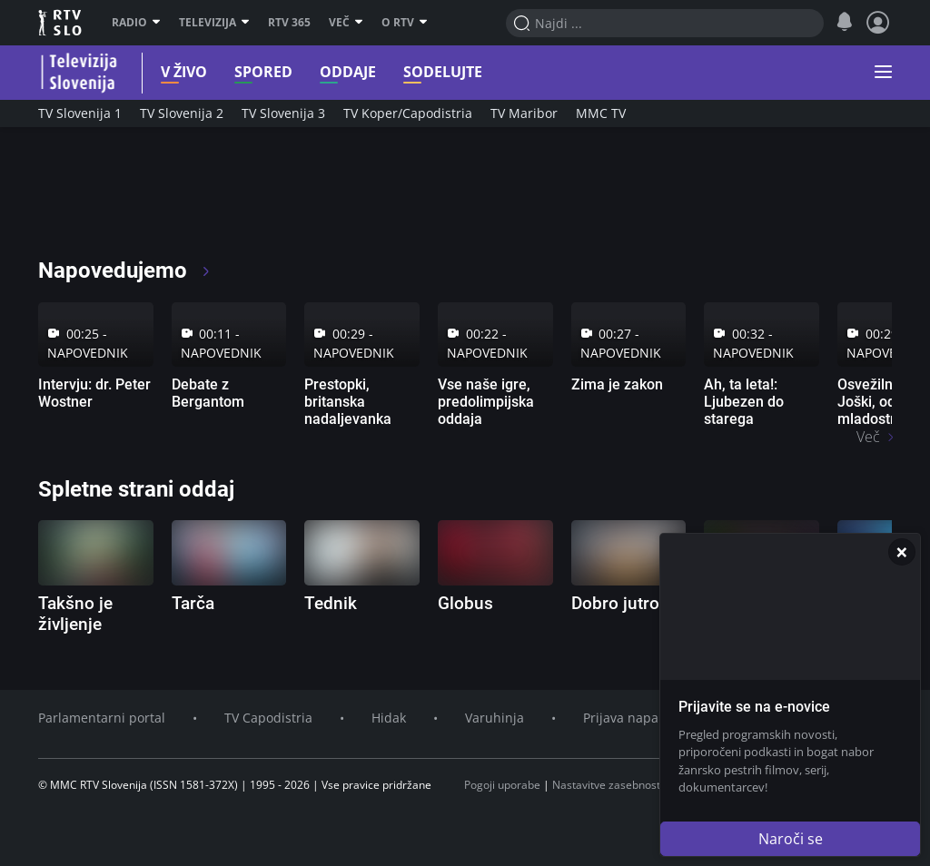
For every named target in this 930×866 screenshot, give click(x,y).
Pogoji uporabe (502, 784)
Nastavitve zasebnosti (607, 784)
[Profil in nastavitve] (878, 22)
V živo (170, 72)
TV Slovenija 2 (181, 113)
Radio (136, 22)
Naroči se (790, 839)
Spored (250, 72)
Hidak (388, 717)
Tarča (193, 603)
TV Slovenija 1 (80, 113)
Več (346, 22)
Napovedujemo (125, 270)
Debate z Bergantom (208, 393)
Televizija (214, 22)
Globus (465, 603)
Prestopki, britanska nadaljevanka (347, 402)
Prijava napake (627, 717)
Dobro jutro (615, 603)
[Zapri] (901, 552)
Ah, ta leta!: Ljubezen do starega (744, 402)
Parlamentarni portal (101, 717)
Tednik (330, 603)
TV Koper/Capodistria (407, 113)
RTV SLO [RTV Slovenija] (61, 22)
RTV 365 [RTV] (289, 22)
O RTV (404, 22)
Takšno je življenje (75, 614)
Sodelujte (429, 72)
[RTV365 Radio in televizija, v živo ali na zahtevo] (203, 200)
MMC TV (601, 113)
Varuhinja (494, 717)
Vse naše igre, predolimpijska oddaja (486, 402)
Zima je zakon (617, 384)
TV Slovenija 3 (283, 113)
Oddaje (334, 72)
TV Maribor (524, 113)
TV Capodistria (268, 717)
